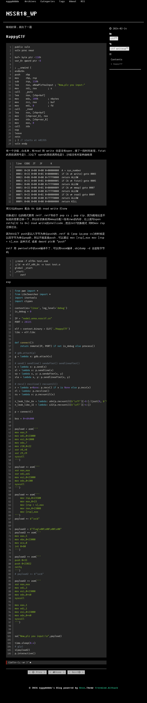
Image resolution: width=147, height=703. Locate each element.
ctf (114, 38)
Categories (47, 1)
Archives (30, 1)
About (72, 1)
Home (57, 672)
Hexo (82, 687)
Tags (62, 1)
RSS (83, 1)
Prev (37, 672)
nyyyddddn (12, 1)
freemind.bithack (106, 687)
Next (76, 672)
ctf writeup (119, 48)
